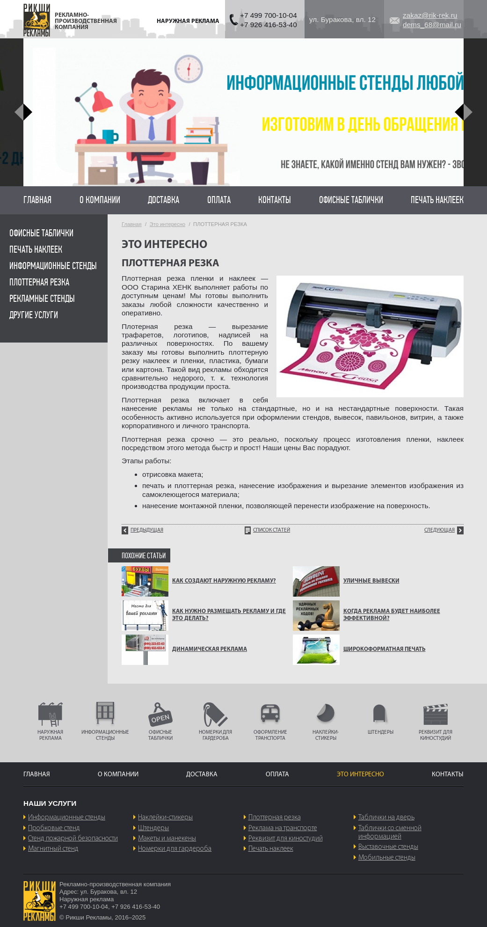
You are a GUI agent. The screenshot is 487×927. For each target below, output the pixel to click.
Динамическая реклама (209, 649)
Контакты (274, 200)
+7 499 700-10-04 (268, 15)
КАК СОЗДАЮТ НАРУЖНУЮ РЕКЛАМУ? (224, 581)
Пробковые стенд (54, 828)
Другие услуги (33, 315)
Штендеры (153, 828)
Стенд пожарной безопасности (73, 838)
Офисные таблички (351, 200)
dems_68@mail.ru (432, 25)
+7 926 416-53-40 (268, 25)
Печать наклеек (437, 200)
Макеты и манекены (167, 838)
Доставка (163, 200)
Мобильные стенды (386, 857)
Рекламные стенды (42, 299)
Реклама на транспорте (282, 828)
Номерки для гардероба (174, 849)
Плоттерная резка (39, 282)
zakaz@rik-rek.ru (430, 15)
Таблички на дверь (386, 817)
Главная (37, 200)
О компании (100, 200)
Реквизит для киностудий (285, 838)
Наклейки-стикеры (165, 817)
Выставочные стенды (388, 847)
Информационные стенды (53, 266)
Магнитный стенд (53, 849)
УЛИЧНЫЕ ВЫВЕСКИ (371, 581)
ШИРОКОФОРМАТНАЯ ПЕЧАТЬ (384, 649)
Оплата (219, 200)
